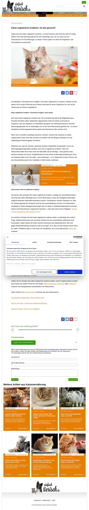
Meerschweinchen (50, 284)
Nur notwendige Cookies (44, 272)
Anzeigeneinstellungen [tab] (54, 242)
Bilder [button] (81, 15)
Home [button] (10, 13)
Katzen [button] (44, 13)
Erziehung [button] (14, 15)
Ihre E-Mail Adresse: (18, 363)
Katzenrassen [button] (69, 15)
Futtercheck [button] (78, 13)
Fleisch (71, 228)
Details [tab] (35, 242)
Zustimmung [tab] (15, 242)
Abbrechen (15, 379)
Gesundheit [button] (22, 15)
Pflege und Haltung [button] (32, 15)
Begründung (15, 368)
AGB (53, 500)
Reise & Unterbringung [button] (57, 15)
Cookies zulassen (69, 272)
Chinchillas (72, 284)
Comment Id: (15, 357)
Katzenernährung (16, 23)
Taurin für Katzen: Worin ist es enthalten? (25, 309)
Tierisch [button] (61, 13)
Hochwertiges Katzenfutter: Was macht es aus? (27, 298)
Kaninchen (61, 284)
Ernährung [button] (42, 15)
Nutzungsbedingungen (51, 349)
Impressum (37, 500)
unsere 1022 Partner (18, 251)
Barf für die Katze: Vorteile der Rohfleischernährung (29, 303)
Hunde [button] (27, 13)
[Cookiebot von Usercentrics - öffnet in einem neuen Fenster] (74, 237)
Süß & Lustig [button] (6, 15)
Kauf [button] (48, 15)
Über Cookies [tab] (74, 242)
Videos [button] (76, 15)
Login (83, 2)
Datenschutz (46, 500)
